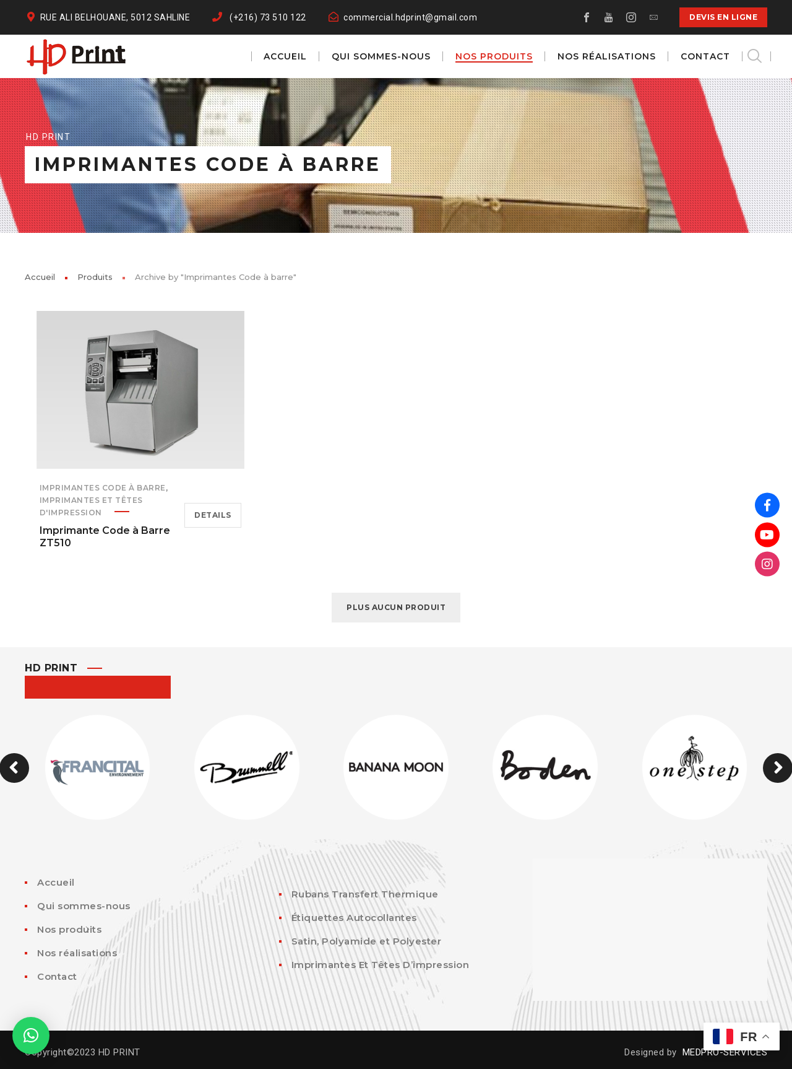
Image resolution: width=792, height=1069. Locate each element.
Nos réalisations (77, 953)
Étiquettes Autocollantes (354, 917)
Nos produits (69, 929)
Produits (95, 277)
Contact (57, 976)
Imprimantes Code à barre (103, 487)
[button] (31, 1035)
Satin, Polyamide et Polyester (366, 941)
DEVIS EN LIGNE (723, 17)
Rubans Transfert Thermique (365, 894)
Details (212, 515)
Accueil (40, 277)
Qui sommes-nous (84, 906)
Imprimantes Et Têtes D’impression (380, 965)
